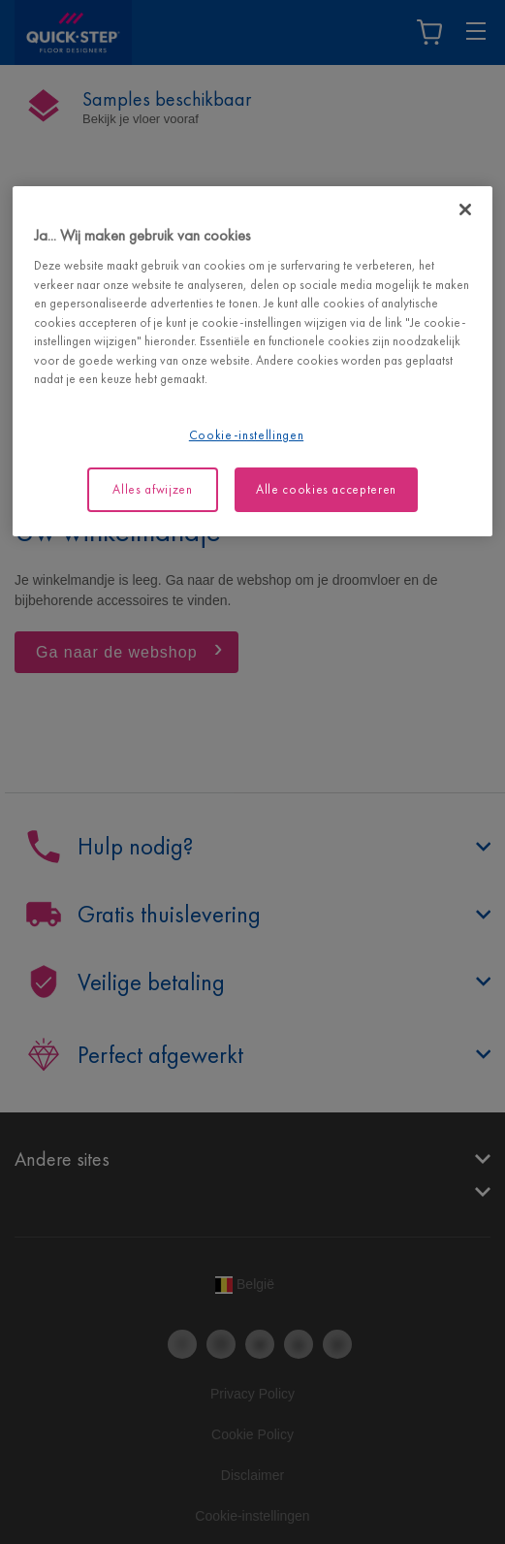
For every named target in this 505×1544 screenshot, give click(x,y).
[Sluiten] (465, 209)
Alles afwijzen (152, 489)
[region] (252, 361)
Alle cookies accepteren (326, 489)
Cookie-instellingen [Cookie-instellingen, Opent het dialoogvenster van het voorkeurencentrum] (246, 435)
